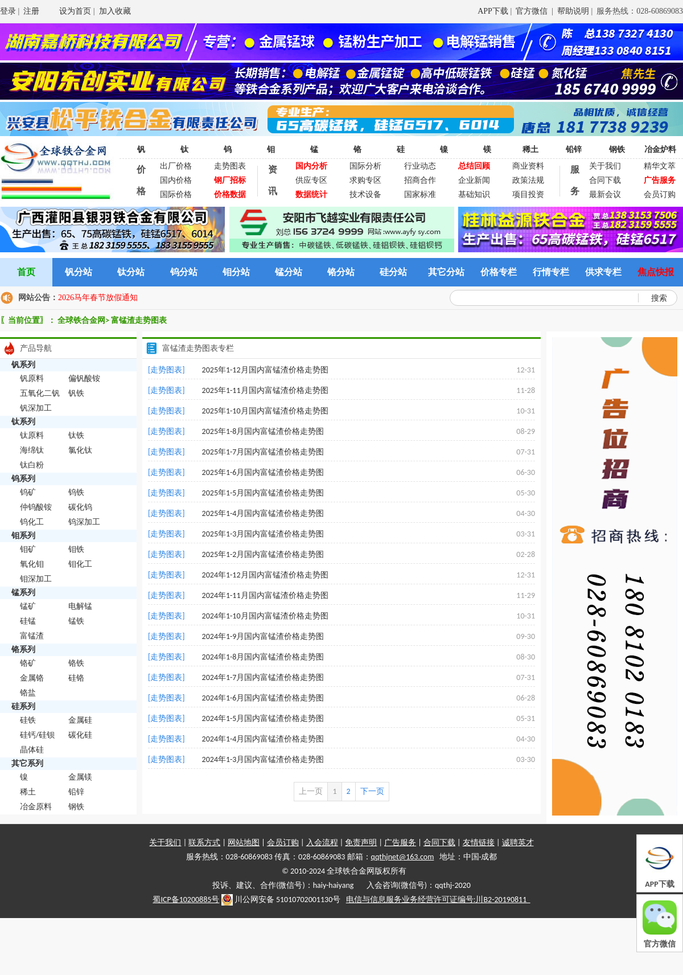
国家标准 (420, 194)
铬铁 (76, 663)
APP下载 (493, 11)
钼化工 (80, 564)
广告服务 (400, 842)
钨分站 (184, 272)
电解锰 (80, 606)
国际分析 (365, 166)
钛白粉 (32, 465)
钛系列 (23, 422)
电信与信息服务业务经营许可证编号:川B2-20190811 (438, 899)
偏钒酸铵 (84, 378)
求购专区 (365, 180)
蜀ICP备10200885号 (186, 899)
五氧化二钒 (40, 393)
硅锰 (28, 621)
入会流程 (322, 842)
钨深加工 (84, 522)
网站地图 (244, 842)
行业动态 (420, 166)
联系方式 (204, 842)
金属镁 (80, 777)
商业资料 (528, 166)
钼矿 (28, 549)
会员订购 (660, 194)
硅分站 (393, 272)
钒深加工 (36, 408)
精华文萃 (660, 166)
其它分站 (446, 272)
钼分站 (236, 272)
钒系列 (23, 365)
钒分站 (78, 272)
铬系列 (23, 649)
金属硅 (80, 720)
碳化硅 (80, 735)
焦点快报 (655, 272)
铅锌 (574, 149)
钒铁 (76, 393)
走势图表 (230, 166)
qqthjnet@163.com (402, 857)
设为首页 (75, 11)
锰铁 (76, 621)
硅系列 (23, 706)
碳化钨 (80, 507)
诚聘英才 (518, 842)
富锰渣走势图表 (139, 320)
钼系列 (23, 535)
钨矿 (28, 492)
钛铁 (76, 435)
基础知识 (474, 194)
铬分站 (341, 272)
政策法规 (528, 180)
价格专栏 (498, 272)
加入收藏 (115, 11)
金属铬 (32, 678)
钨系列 (23, 479)
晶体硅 (32, 750)
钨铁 (76, 492)
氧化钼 (32, 564)
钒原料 (32, 378)
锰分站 (288, 272)
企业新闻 (474, 180)
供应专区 (311, 180)
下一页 (372, 791)
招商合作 (420, 180)
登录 (8, 11)
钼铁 (76, 549)
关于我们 (605, 166)
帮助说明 (573, 11)
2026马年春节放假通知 (98, 297)
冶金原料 (36, 807)
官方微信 (533, 11)
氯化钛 (80, 450)
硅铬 (76, 678)
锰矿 (28, 606)
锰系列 (23, 592)
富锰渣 (32, 636)
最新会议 (605, 194)
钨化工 (32, 522)
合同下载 (605, 180)
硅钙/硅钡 (37, 735)
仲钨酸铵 (36, 507)
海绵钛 (32, 450)
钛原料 (32, 435)
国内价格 (176, 180)
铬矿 (28, 663)
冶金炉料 (660, 149)
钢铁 (617, 149)
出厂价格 (176, 166)
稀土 (530, 149)
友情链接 (479, 842)
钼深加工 (36, 579)
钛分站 (131, 272)
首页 (26, 272)
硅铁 (28, 720)
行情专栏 (551, 272)
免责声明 (361, 842)
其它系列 (27, 763)
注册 (31, 11)
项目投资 (528, 194)
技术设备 (365, 194)
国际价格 (176, 194)
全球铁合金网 (81, 320)
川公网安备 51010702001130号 (281, 900)
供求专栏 (603, 272)
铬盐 (28, 693)
